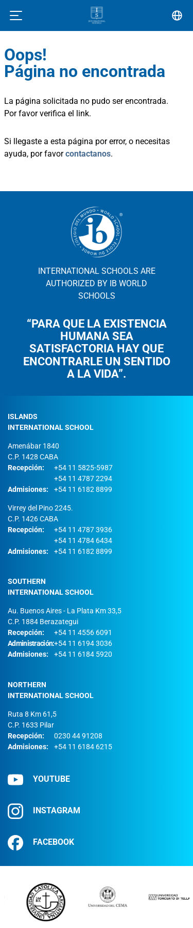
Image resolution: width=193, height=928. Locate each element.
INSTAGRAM (44, 811)
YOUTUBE (39, 779)
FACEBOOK (41, 842)
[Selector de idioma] (177, 15)
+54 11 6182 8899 (83, 489)
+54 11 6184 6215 (83, 747)
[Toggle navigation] (16, 15)
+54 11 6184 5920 (83, 654)
